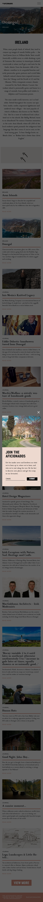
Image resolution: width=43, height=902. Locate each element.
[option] (20, 22)
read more (6, 211)
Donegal (10, 22)
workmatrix (36, 897)
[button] (23, 159)
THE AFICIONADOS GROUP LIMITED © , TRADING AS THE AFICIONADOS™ (12, 897)
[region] (21, 155)
